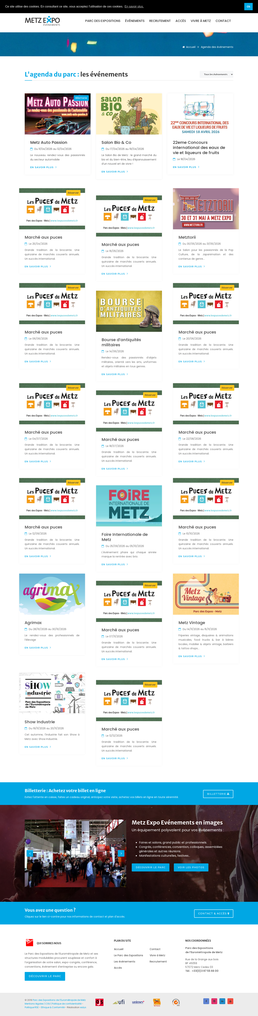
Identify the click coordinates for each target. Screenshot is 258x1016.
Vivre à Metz (201, 21)
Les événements (124, 961)
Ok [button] (248, 6)
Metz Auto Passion (48, 142)
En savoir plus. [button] (134, 6)
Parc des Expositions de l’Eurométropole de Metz (59, 1000)
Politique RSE (32, 1007)
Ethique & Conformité (53, 1007)
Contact (223, 21)
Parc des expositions (102, 21)
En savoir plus (43, 167)
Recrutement (160, 21)
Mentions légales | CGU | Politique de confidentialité (53, 1003)
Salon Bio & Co (116, 142)
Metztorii (241, 237)
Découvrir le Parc (45, 976)
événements (135, 21)
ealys (83, 1007)
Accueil (188, 47)
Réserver (19, 193)
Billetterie (81, 98)
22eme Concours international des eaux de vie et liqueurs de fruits (199, 148)
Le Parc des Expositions (128, 955)
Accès (180, 21)
